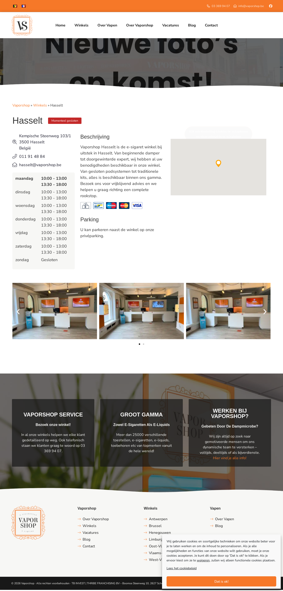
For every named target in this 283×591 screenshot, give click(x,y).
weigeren (203, 560)
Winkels (40, 106)
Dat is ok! (221, 581)
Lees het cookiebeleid (182, 568)
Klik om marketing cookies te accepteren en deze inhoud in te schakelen (218, 135)
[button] (218, 164)
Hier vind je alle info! (229, 459)
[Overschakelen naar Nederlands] (15, 6)
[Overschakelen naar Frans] (23, 6)
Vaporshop (21, 106)
